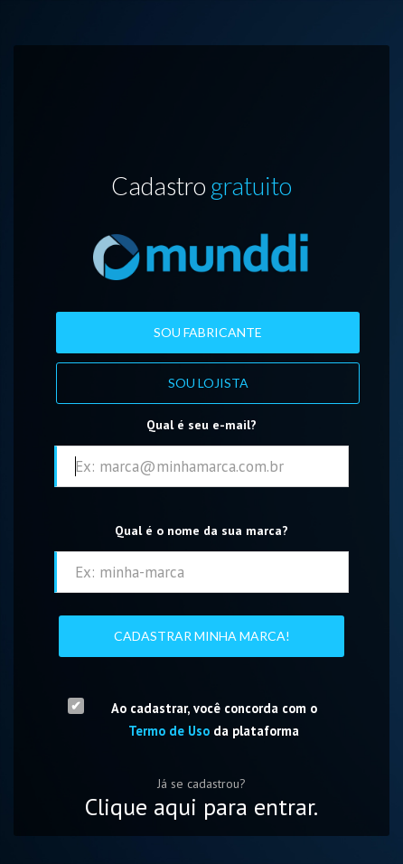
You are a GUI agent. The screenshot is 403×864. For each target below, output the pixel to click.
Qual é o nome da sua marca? (201, 530)
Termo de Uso (169, 730)
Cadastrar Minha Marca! (202, 635)
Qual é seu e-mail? (201, 425)
